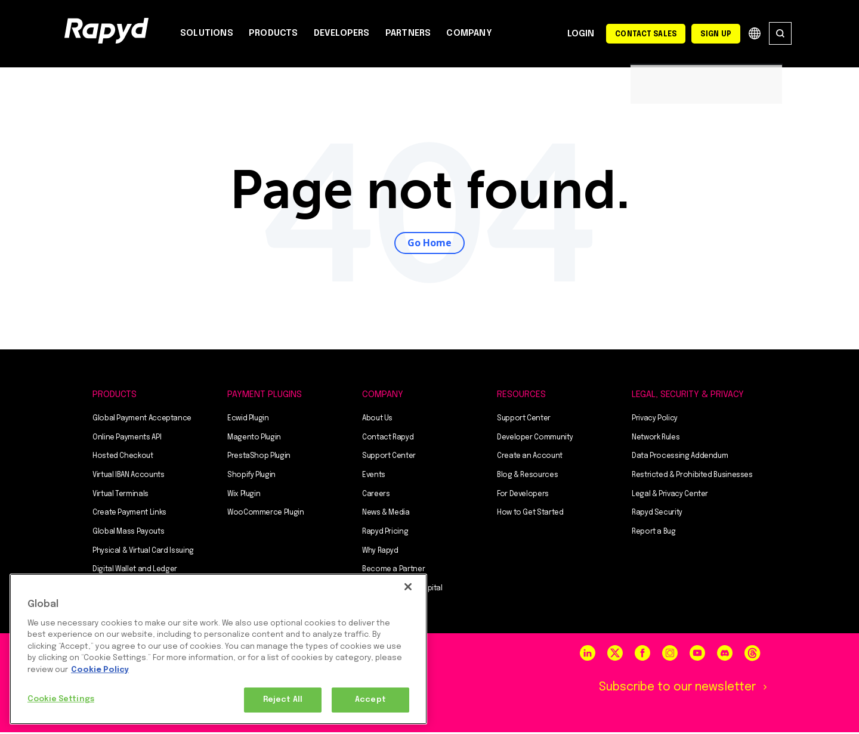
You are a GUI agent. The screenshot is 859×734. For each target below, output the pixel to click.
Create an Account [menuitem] (530, 458)
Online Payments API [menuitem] (126, 438)
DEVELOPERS (342, 33)
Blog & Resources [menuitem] (527, 476)
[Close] (408, 587)
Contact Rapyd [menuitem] (387, 438)
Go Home (430, 243)
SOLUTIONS (206, 33)
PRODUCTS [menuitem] (114, 396)
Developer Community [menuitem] (535, 438)
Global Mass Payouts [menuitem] (128, 533)
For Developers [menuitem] (523, 495)
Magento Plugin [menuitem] (254, 438)
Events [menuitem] (373, 476)
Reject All (282, 700)
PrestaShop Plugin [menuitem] (259, 458)
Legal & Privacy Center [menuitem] (670, 495)
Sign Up (715, 34)
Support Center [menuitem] (389, 458)
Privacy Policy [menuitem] (655, 419)
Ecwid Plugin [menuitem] (248, 419)
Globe (754, 33)
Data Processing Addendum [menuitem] (680, 458)
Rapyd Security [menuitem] (657, 514)
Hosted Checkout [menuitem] (122, 458)
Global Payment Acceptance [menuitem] (141, 419)
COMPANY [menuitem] (382, 396)
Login (580, 34)
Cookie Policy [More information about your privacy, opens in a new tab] (100, 670)
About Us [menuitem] (377, 419)
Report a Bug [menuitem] (654, 533)
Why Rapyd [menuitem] (380, 552)
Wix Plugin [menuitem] (243, 495)
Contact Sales (645, 34)
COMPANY (469, 33)
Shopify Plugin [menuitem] (251, 476)
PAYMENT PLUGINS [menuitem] (264, 396)
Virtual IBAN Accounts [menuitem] (128, 476)
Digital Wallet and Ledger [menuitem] (134, 571)
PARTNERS (408, 33)
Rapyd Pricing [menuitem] (385, 533)
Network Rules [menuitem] (655, 438)
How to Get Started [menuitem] (530, 514)
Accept (370, 700)
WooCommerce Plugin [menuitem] (265, 514)
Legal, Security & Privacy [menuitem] (688, 396)
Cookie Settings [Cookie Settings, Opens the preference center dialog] (60, 699)
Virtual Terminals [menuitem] (120, 495)
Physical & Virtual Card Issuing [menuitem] (143, 552)
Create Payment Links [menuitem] (129, 514)
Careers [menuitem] (376, 495)
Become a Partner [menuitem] (393, 571)
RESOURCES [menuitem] (521, 396)
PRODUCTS (273, 33)
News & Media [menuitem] (386, 514)
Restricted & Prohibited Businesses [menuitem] (692, 476)
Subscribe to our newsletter (673, 689)
